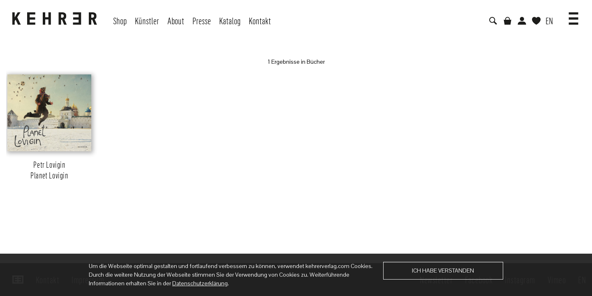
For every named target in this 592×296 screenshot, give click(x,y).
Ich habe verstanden (443, 270)
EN (549, 20)
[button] (573, 15)
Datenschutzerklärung (200, 283)
